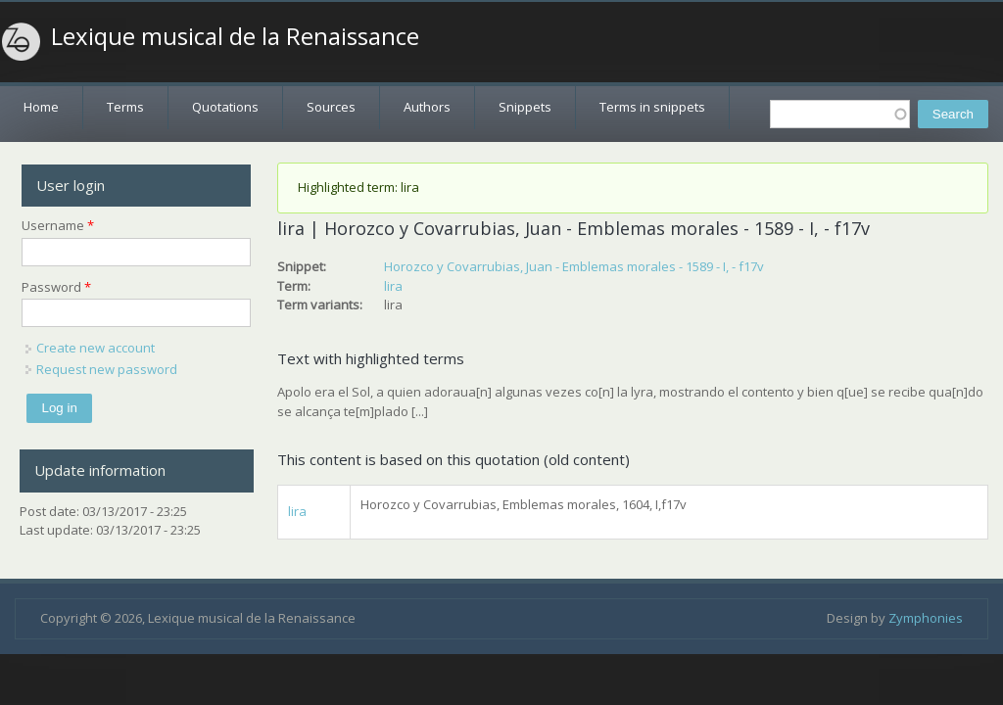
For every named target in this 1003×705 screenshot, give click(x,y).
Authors (427, 107)
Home (41, 107)
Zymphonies (925, 618)
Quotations (225, 107)
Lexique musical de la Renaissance (235, 36)
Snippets (525, 107)
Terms (125, 107)
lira (393, 286)
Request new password (106, 369)
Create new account (95, 347)
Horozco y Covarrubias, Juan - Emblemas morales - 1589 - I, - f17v (574, 266)
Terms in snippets (652, 107)
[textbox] (840, 114)
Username (58, 225)
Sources (331, 107)
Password (56, 287)
